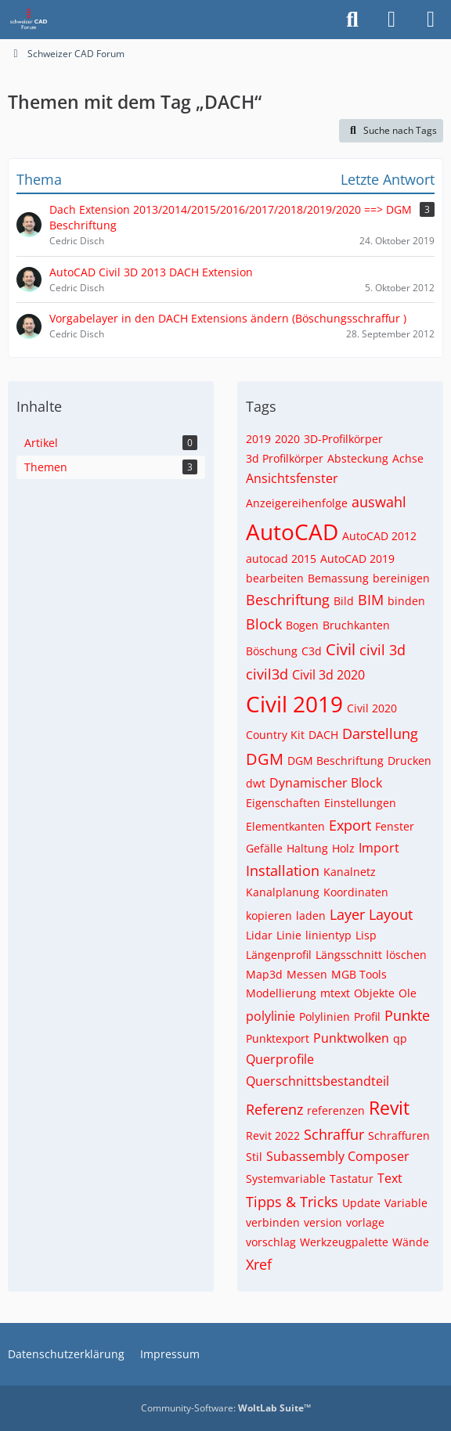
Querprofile (280, 1059)
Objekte (374, 993)
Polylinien (324, 1016)
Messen (307, 974)
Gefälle (264, 848)
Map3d (264, 974)
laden (311, 915)
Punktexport (277, 1038)
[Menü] (430, 19)
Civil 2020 (372, 708)
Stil (254, 1156)
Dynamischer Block (325, 782)
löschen (406, 954)
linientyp (328, 935)
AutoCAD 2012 (379, 535)
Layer (347, 914)
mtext (335, 993)
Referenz (274, 1109)
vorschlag (271, 1242)
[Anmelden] (391, 19)
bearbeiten (275, 578)
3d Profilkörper (284, 458)
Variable (406, 1202)
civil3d (267, 674)
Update (361, 1202)
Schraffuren (399, 1135)
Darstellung (380, 733)
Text (389, 1178)
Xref (259, 1264)
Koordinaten (355, 892)
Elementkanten (285, 826)
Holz (343, 848)
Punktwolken (351, 1038)
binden (406, 600)
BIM (371, 599)
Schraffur (334, 1134)
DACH (323, 734)
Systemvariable (286, 1178)
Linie (288, 935)
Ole (408, 993)
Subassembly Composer (338, 1156)
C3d (311, 650)
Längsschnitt (349, 954)
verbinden (273, 1222)
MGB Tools (359, 974)
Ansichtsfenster (292, 478)
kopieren (269, 915)
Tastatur (351, 1178)
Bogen (302, 625)
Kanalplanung (282, 892)
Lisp (366, 935)
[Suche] (352, 19)
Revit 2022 (273, 1135)
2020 (287, 438)
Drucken (409, 760)
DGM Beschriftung (335, 760)
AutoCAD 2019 (357, 558)
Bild (344, 600)
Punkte (407, 1015)
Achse (408, 458)
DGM (264, 759)
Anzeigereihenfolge (297, 503)
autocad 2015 (281, 558)
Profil (367, 1016)
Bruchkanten (356, 625)
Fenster (394, 826)
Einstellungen (360, 802)
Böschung (272, 650)
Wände (410, 1242)
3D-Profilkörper (343, 438)
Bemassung (338, 578)
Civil (340, 649)
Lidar (259, 935)
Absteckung (357, 458)
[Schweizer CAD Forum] (29, 19)
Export (350, 825)
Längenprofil (279, 954)
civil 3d (382, 649)
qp (400, 1038)
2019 (258, 438)
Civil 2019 (294, 704)
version (323, 1222)
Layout (391, 914)
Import (379, 847)
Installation (282, 870)
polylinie (270, 1016)
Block (264, 624)
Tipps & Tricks (292, 1201)
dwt (255, 783)
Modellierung (281, 993)
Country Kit (275, 734)
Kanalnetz (349, 871)
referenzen (336, 1110)
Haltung (307, 848)
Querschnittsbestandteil (317, 1081)
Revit (389, 1107)
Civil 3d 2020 (328, 674)
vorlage (365, 1222)
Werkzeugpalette (344, 1242)
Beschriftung (288, 599)
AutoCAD (292, 531)
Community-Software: (226, 1408)
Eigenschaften (283, 802)
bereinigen (401, 578)
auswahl (379, 501)
